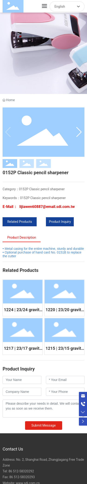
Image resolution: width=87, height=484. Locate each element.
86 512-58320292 (21, 471)
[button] (79, 132)
